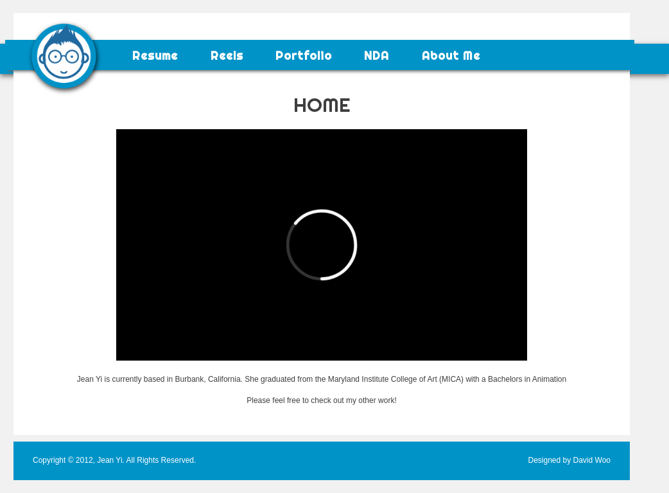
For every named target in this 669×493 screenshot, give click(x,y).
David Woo (592, 460)
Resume (155, 56)
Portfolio (303, 56)
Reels (227, 56)
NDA (376, 56)
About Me (451, 56)
